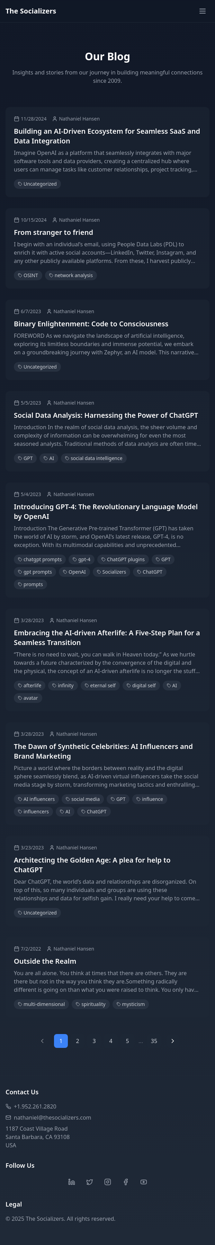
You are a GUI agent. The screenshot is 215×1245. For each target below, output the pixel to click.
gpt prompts (35, 571)
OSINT (28, 275)
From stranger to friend (53, 232)
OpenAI (74, 571)
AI (49, 458)
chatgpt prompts (40, 559)
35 (154, 1041)
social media (83, 799)
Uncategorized (37, 183)
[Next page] (173, 1041)
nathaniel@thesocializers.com (48, 1117)
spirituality (90, 1004)
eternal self (100, 685)
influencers (33, 811)
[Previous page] (42, 1041)
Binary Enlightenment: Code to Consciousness (91, 323)
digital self (141, 685)
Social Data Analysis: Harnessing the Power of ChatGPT (106, 415)
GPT (25, 458)
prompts (30, 584)
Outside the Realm (45, 961)
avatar (28, 698)
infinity (62, 685)
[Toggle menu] (202, 11)
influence (149, 799)
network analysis (71, 275)
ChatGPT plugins (123, 559)
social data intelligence (93, 458)
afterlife (29, 685)
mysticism (131, 1004)
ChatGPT (149, 571)
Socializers (111, 571)
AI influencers (36, 799)
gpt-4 (81, 559)
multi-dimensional (41, 1004)
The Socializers (31, 11)
